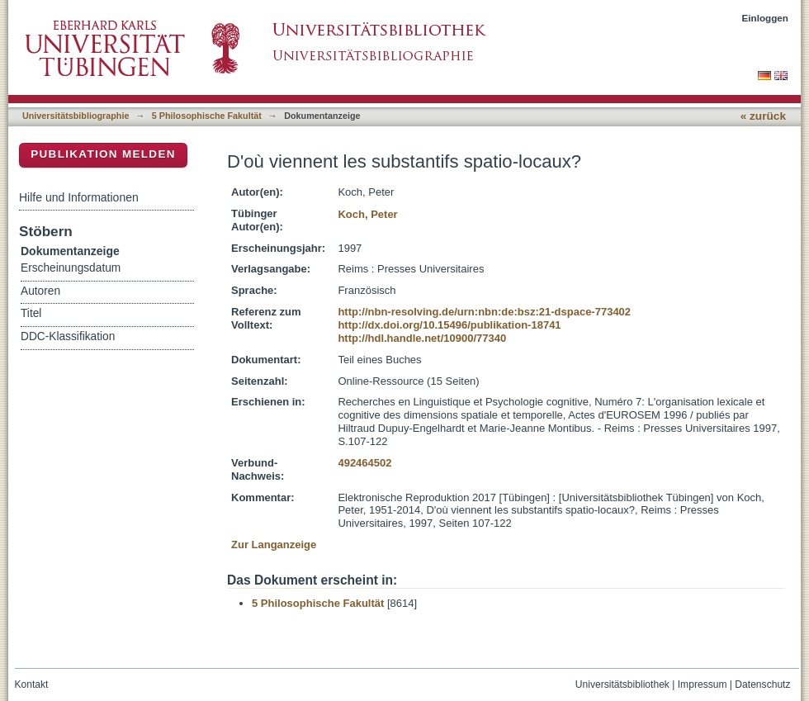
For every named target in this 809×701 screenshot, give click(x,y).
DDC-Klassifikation (68, 336)
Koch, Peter (367, 214)
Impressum (702, 684)
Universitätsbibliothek (622, 684)
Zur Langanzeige (273, 544)
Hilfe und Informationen (79, 197)
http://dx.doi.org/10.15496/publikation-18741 (449, 325)
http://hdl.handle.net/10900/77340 (422, 338)
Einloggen (765, 17)
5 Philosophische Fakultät (207, 116)
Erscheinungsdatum (71, 268)
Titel (31, 313)
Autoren (40, 291)
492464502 (364, 463)
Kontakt (32, 684)
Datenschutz (762, 684)
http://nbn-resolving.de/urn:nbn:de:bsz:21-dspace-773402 (484, 312)
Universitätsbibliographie (75, 116)
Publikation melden (103, 154)
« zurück (763, 116)
